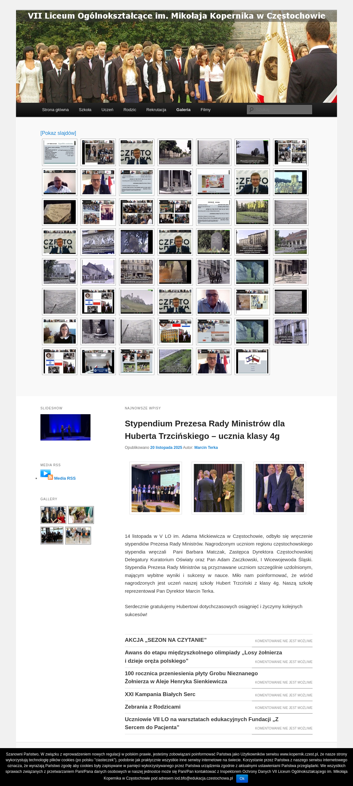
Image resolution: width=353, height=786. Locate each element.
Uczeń (107, 109)
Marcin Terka (206, 447)
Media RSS (65, 478)
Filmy (206, 109)
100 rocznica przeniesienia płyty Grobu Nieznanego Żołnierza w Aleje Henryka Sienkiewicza (191, 677)
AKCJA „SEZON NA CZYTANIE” (166, 640)
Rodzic (130, 109)
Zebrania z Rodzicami (153, 707)
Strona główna (55, 109)
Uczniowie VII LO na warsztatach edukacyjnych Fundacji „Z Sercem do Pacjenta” (202, 723)
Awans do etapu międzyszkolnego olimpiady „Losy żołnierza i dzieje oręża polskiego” (203, 657)
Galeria (183, 109)
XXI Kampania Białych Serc (160, 694)
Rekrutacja (156, 109)
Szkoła (85, 109)
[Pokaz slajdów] (58, 133)
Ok (242, 778)
